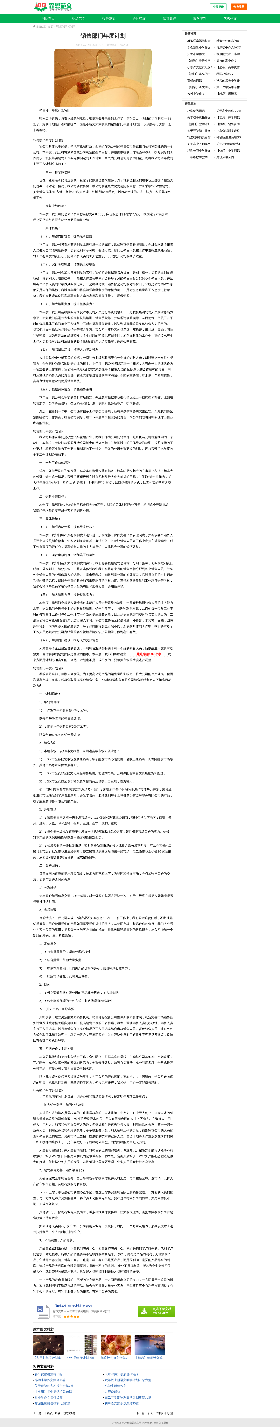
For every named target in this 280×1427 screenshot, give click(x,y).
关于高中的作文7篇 (228, 110)
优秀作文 (230, 18)
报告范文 (109, 18)
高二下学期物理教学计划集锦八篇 (128, 1397)
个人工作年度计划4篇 (160, 1413)
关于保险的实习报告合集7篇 (54, 1386)
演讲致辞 (169, 18)
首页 (50, 26)
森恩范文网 (135, 1422)
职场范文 (78, 18)
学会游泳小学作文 (199, 47)
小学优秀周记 (196, 110)
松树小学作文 (196, 93)
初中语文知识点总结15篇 (122, 1403)
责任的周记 (194, 80)
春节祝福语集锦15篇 (49, 1374)
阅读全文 (111, 44)
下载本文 (123, 44)
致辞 (72, 26)
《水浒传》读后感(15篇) (121, 1374)
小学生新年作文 (115, 1386)
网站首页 (48, 18)
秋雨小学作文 (225, 73)
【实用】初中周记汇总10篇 (53, 1391)
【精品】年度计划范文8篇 (59, 1413)
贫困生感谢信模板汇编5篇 (52, 1403)
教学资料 (199, 18)
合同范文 (139, 18)
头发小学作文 (196, 54)
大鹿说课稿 (112, 1391)
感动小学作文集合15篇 (50, 1380)
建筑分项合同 (225, 157)
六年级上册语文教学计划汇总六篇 (128, 1380)
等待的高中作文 (226, 60)
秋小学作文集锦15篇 (49, 1397)
